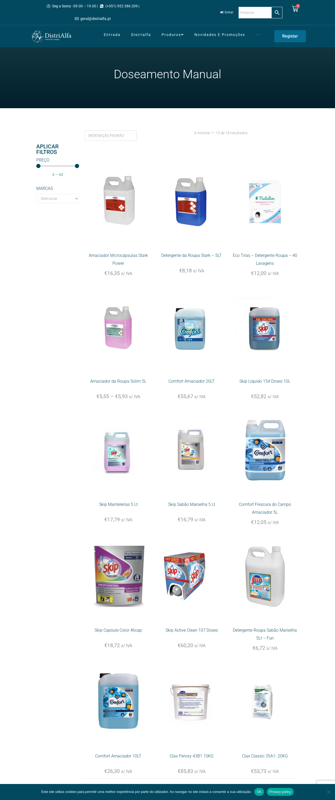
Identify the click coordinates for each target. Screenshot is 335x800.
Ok (259, 792)
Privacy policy (280, 792)
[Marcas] (57, 198)
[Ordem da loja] (110, 135)
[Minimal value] (57, 166)
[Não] (328, 791)
